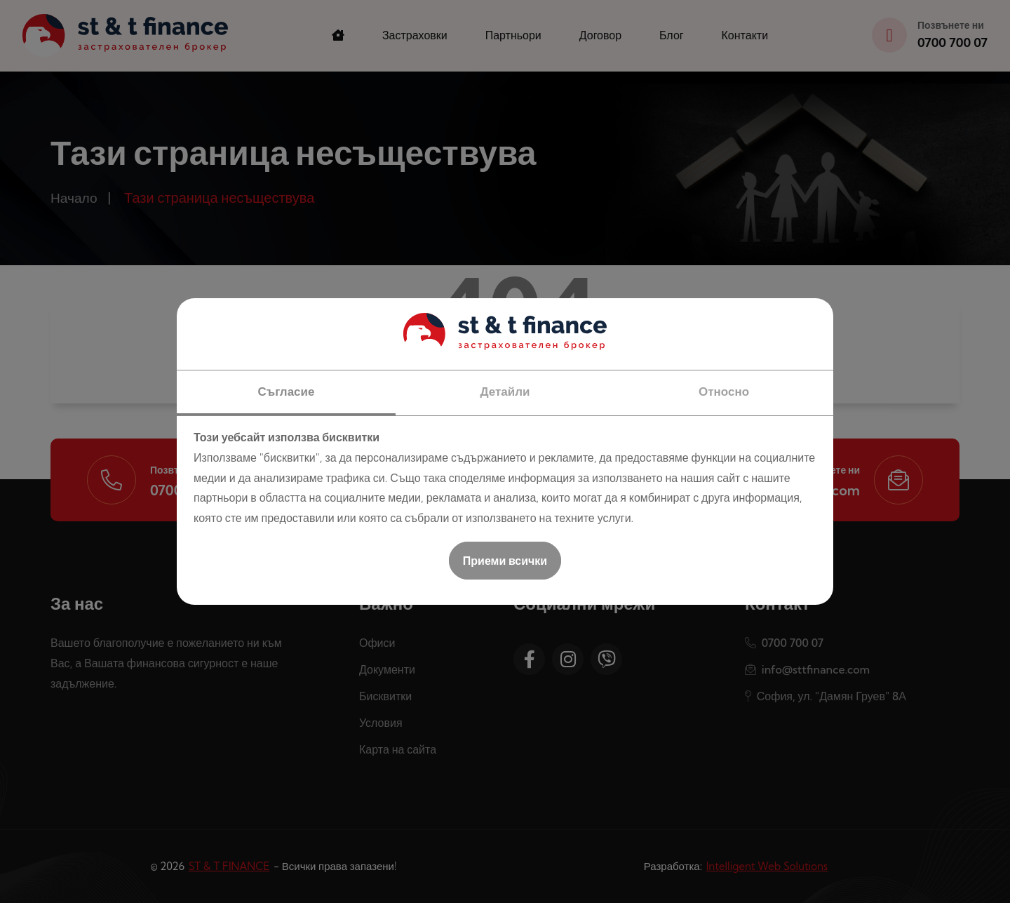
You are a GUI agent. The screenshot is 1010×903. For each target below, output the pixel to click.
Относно (724, 391)
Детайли (505, 391)
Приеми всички (505, 561)
